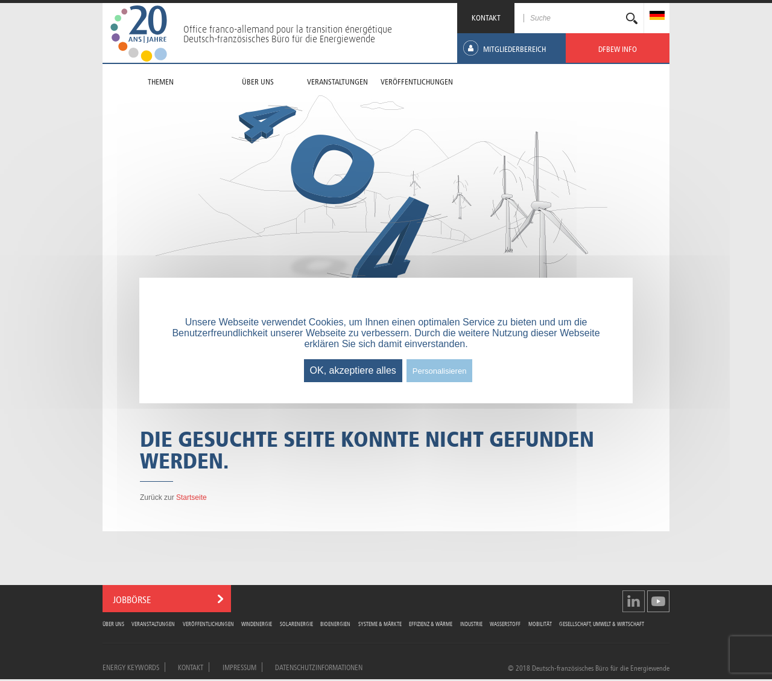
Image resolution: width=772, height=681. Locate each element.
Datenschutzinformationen (318, 666)
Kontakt (190, 666)
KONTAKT (486, 16)
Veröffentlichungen (208, 623)
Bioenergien (335, 623)
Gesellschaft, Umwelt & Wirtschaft (601, 623)
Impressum (239, 666)
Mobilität (540, 623)
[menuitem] (657, 16)
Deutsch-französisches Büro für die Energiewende (279, 38)
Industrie (471, 623)
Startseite (191, 497)
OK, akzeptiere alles (353, 370)
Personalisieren (440, 371)
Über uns (113, 623)
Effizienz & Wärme (430, 623)
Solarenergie (296, 623)
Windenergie (256, 623)
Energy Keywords (131, 666)
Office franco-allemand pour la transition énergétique (287, 29)
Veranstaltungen (153, 623)
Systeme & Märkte (380, 623)
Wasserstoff (505, 623)
